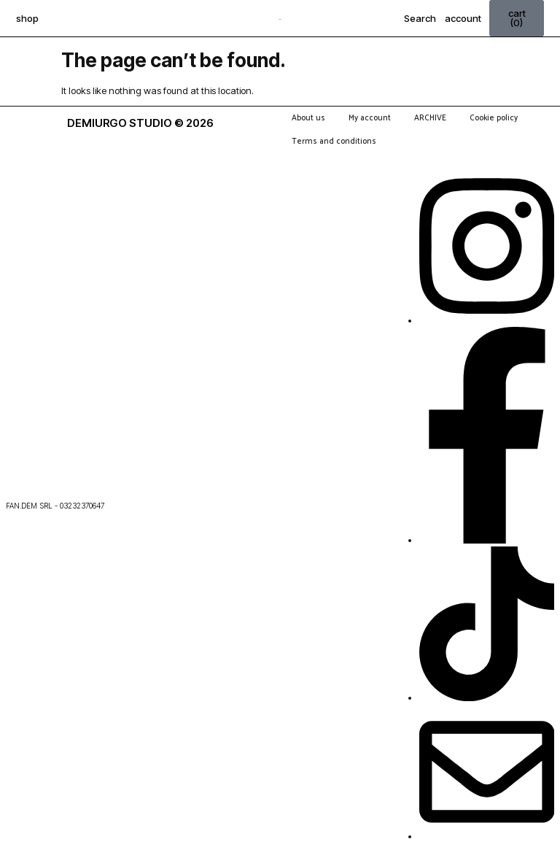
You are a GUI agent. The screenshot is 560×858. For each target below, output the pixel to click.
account (463, 18)
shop (27, 18)
